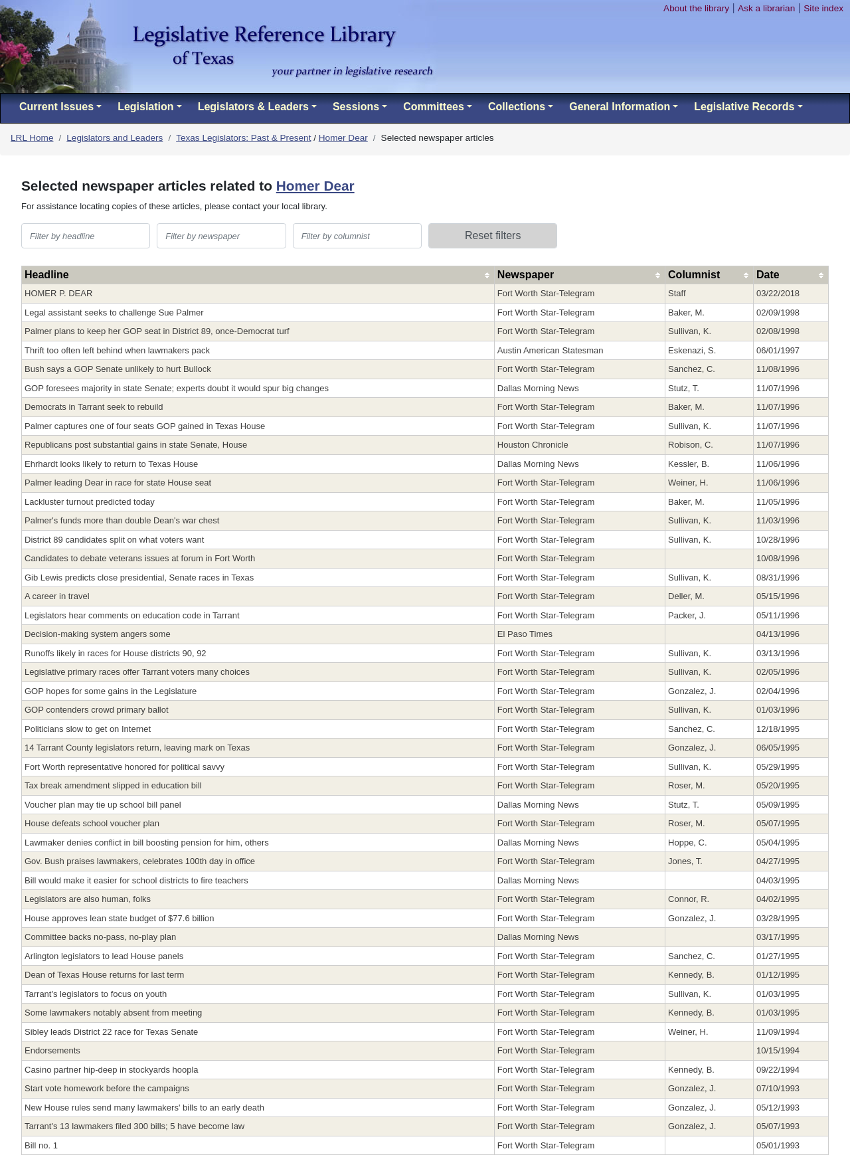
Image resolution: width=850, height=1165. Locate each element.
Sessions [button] (356, 106)
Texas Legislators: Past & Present (243, 138)
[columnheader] (258, 275)
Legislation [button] (145, 106)
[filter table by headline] (85, 235)
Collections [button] (516, 106)
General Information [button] (619, 106)
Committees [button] (433, 106)
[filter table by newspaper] (221, 235)
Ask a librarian (766, 8)
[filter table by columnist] (357, 235)
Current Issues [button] (56, 106)
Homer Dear (343, 138)
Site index (823, 8)
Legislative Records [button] (744, 106)
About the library (696, 8)
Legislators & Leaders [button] (253, 106)
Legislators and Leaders (114, 138)
